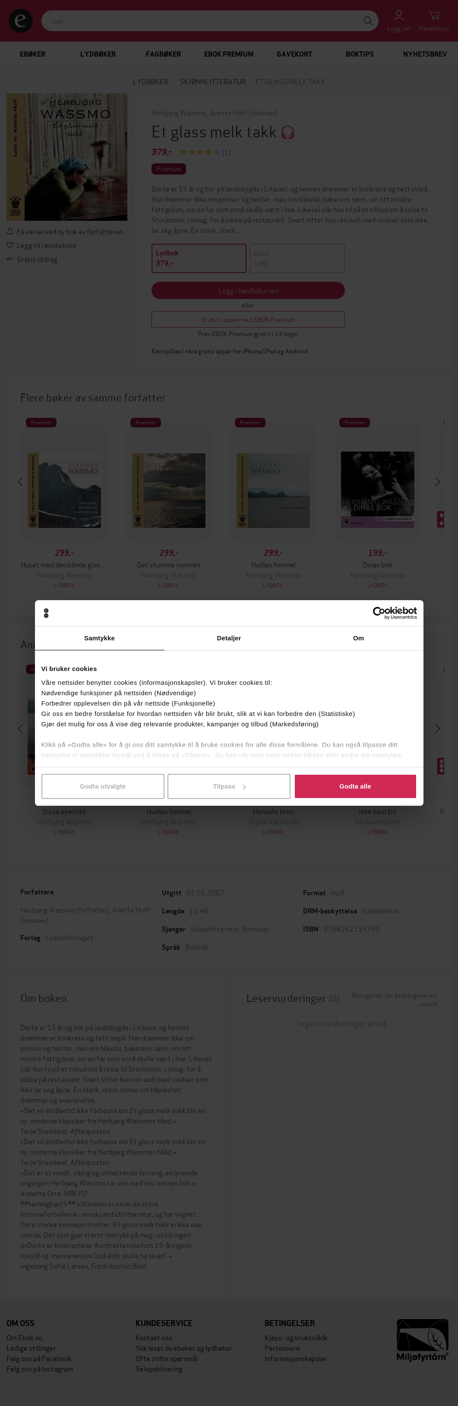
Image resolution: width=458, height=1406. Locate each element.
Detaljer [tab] (229, 638)
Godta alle (355, 786)
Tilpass (229, 786)
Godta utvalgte (103, 786)
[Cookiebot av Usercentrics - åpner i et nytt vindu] (379, 613)
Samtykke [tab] (99, 638)
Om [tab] (358, 638)
